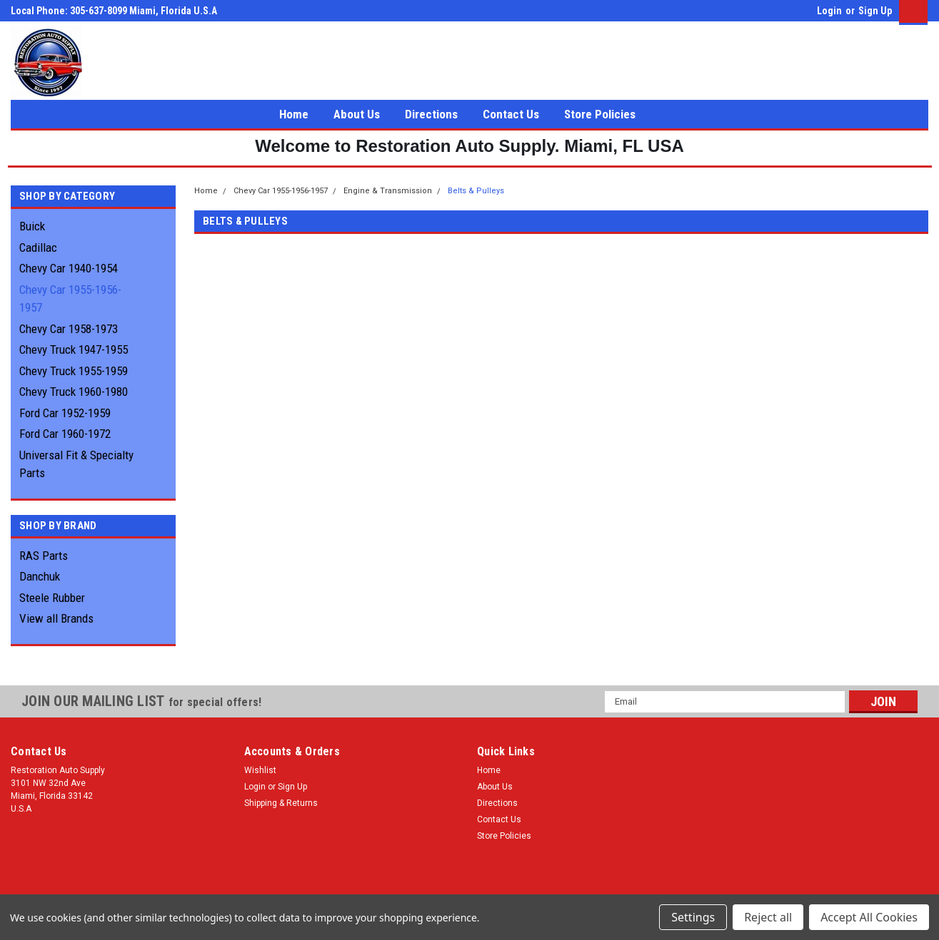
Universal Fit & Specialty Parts (76, 464)
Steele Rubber (52, 598)
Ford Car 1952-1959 (65, 413)
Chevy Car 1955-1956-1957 (70, 298)
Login (829, 10)
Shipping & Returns (281, 803)
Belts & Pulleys (476, 190)
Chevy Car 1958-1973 (68, 329)
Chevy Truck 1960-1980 (73, 391)
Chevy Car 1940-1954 (68, 268)
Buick (32, 226)
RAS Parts (43, 555)
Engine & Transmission (387, 190)
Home (293, 114)
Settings (693, 917)
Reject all (768, 917)
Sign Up (875, 10)
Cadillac (38, 247)
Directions (431, 114)
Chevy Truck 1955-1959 (73, 371)
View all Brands (56, 618)
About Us (356, 114)
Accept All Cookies (869, 917)
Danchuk (39, 576)
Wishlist (260, 770)
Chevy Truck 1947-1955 (73, 349)
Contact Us (511, 114)
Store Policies (600, 114)
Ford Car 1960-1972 (65, 433)
